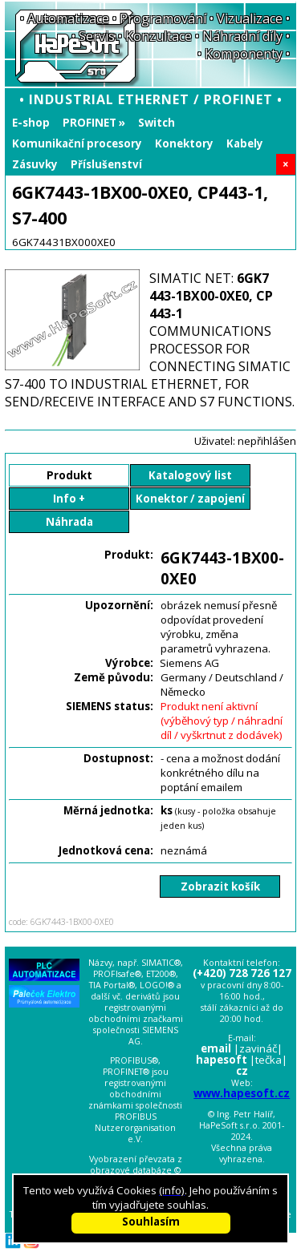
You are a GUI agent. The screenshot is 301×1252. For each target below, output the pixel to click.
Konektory (184, 143)
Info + (69, 498)
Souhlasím (151, 1221)
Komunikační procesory (77, 143)
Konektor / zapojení (190, 498)
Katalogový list (190, 475)
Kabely (244, 143)
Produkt (69, 475)
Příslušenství (106, 164)
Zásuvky (35, 164)
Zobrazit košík (220, 886)
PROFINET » (94, 122)
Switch (156, 122)
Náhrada (69, 522)
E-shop (31, 122)
